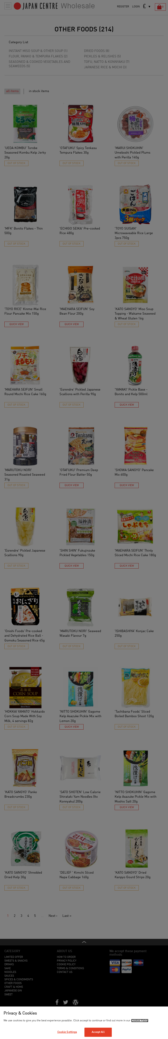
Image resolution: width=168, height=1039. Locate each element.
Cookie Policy (139, 1020)
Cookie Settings (67, 1032)
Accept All (98, 1032)
